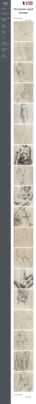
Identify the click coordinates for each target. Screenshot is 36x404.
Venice (3, 37)
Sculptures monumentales (5, 43)
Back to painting (3, 32)
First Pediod (4, 13)
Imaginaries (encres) (4, 49)
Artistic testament (4, 55)
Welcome (4, 9)
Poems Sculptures (4, 25)
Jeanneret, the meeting (5, 19)
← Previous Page (17, 18)
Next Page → (29, 20)
